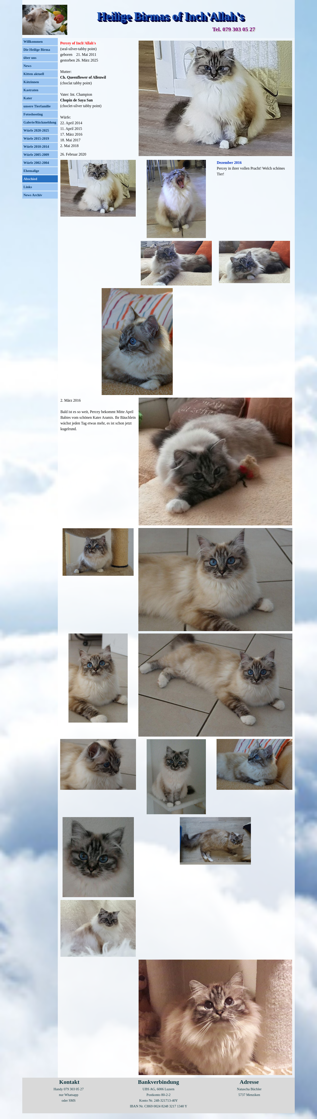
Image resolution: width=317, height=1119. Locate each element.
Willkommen (33, 41)
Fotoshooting (33, 114)
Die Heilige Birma (36, 50)
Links (27, 187)
